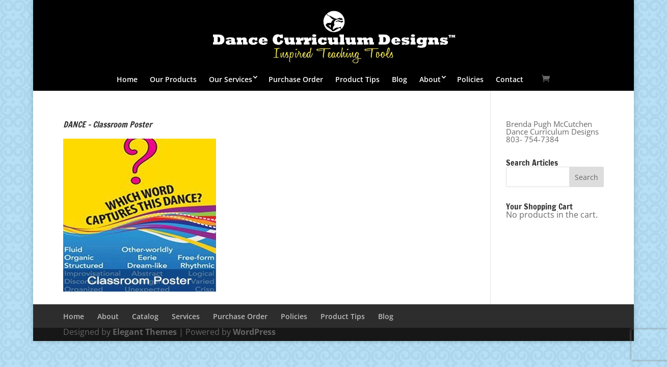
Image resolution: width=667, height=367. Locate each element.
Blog (399, 79)
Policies (470, 79)
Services (186, 316)
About (430, 79)
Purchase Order (296, 79)
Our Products (173, 79)
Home (127, 79)
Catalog (145, 316)
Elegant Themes (145, 331)
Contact (509, 79)
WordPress (254, 331)
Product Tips (357, 79)
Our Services (230, 79)
